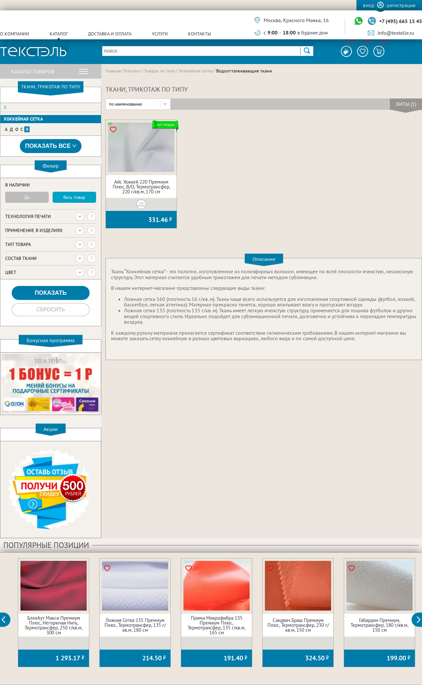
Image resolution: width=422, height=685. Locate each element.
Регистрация (401, 5)
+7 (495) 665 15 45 (400, 21)
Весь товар (74, 197)
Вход (368, 5)
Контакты (199, 34)
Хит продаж (165, 125)
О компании (14, 34)
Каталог (59, 34)
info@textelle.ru (396, 33)
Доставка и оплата (109, 34)
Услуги (160, 34)
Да (27, 197)
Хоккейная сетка (23, 119)
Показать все (50, 146)
